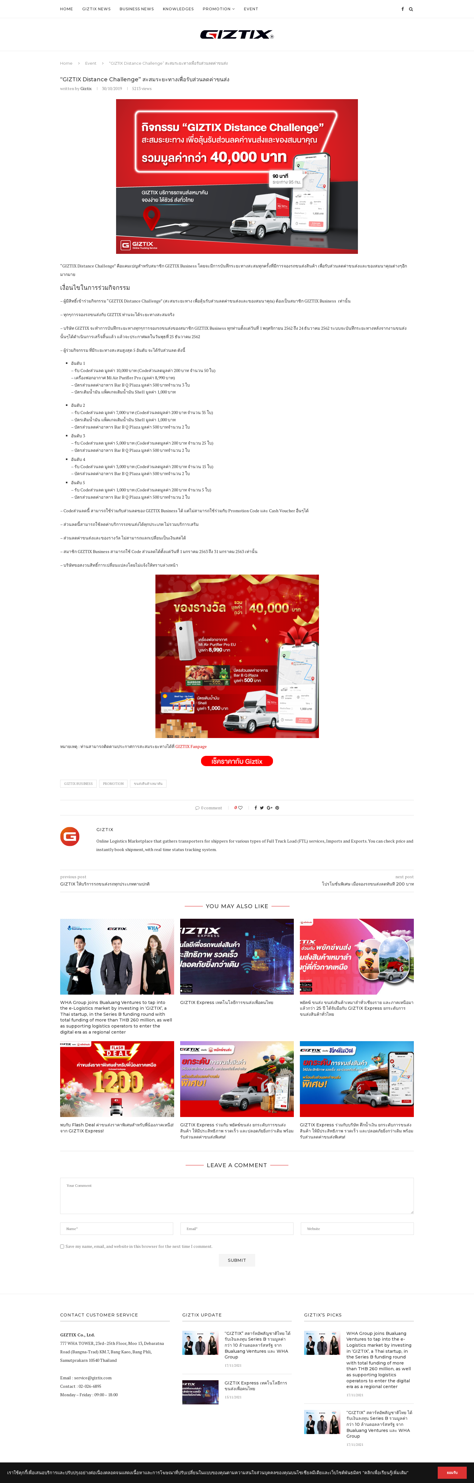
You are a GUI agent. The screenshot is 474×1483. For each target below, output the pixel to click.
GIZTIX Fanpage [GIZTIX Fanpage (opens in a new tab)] (191, 746)
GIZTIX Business (78, 784)
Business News (137, 9)
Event (251, 9)
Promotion (217, 9)
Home (66, 9)
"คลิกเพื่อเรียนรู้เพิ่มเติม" (385, 1472)
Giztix (86, 88)
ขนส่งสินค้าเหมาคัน (148, 784)
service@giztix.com (93, 1378)
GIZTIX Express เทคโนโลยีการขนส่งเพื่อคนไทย (226, 1002)
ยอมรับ (450, 1473)
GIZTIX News (96, 9)
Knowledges (178, 9)
